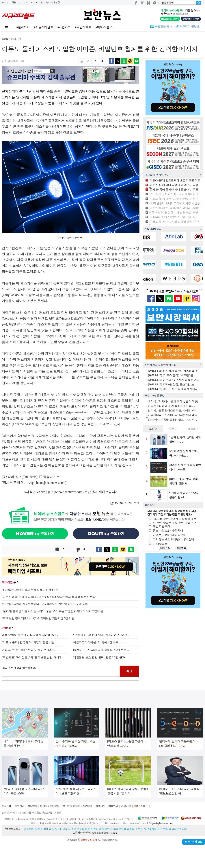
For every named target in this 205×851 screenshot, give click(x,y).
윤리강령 (87, 806)
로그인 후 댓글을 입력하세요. (61, 671)
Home (5, 38)
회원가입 (16, 2)
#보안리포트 (83, 27)
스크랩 (39, 2)
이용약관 (32, 806)
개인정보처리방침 (49, 806)
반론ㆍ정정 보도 (193, 842)
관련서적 (126, 806)
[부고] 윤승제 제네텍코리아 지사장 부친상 (174, 203)
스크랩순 (193, 428)
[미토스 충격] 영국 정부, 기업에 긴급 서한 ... (30, 642)
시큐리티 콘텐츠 (190, 26)
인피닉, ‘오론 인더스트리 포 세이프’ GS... (173, 410)
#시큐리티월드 (43, 27)
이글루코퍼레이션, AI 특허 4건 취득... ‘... (99, 642)
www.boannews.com (69, 492)
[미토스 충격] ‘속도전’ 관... (171, 375)
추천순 (173, 428)
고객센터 (100, 806)
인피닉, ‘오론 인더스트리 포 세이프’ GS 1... (29, 649)
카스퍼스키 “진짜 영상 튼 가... (173, 379)
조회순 (153, 428)
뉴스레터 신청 (53, 2)
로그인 (5, 2)
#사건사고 (64, 27)
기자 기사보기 (124, 503)
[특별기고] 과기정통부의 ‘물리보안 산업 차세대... (33, 657)
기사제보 (28, 2)
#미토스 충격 (104, 27)
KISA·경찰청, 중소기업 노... (172, 384)
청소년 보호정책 (71, 806)
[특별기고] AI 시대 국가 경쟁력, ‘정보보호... (101, 649)
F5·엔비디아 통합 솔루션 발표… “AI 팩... (172, 419)
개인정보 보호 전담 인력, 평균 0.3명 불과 (99, 657)
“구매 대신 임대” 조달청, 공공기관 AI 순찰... (101, 634)
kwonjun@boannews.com (104, 833)
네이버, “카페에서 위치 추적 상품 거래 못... (174, 401)
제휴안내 (113, 806)
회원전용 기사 (163, 26)
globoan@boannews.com (48, 483)
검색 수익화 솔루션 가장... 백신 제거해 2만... (30, 634)
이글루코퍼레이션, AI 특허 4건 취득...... (171, 405)
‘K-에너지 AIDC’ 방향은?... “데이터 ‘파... (173, 217)
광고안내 (19, 806)
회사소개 (6, 806)
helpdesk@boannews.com (160, 823)
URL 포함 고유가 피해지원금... (174, 389)
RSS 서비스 (142, 806)
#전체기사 (23, 27)
